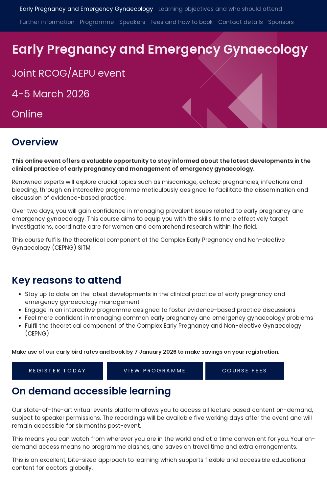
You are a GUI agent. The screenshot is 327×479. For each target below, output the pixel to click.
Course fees (245, 369)
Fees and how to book (182, 22)
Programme (97, 22)
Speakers (132, 22)
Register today (58, 369)
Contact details (240, 22)
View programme (155, 369)
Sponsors (281, 22)
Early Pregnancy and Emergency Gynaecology (86, 9)
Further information (47, 22)
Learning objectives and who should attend (220, 9)
